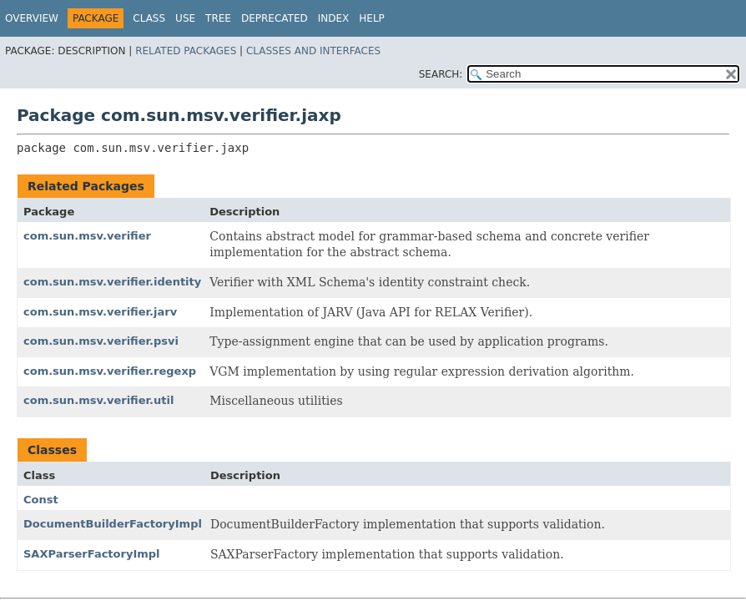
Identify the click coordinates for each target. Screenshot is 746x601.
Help (372, 18)
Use (185, 18)
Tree (218, 18)
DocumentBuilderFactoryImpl (112, 524)
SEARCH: (441, 74)
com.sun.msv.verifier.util (98, 400)
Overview (31, 18)
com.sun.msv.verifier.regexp (109, 371)
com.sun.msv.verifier (87, 236)
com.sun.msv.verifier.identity (112, 281)
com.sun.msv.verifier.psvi (101, 341)
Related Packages (185, 51)
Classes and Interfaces (313, 51)
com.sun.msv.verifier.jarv (100, 312)
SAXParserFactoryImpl (91, 554)
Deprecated (274, 18)
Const (40, 499)
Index (334, 18)
